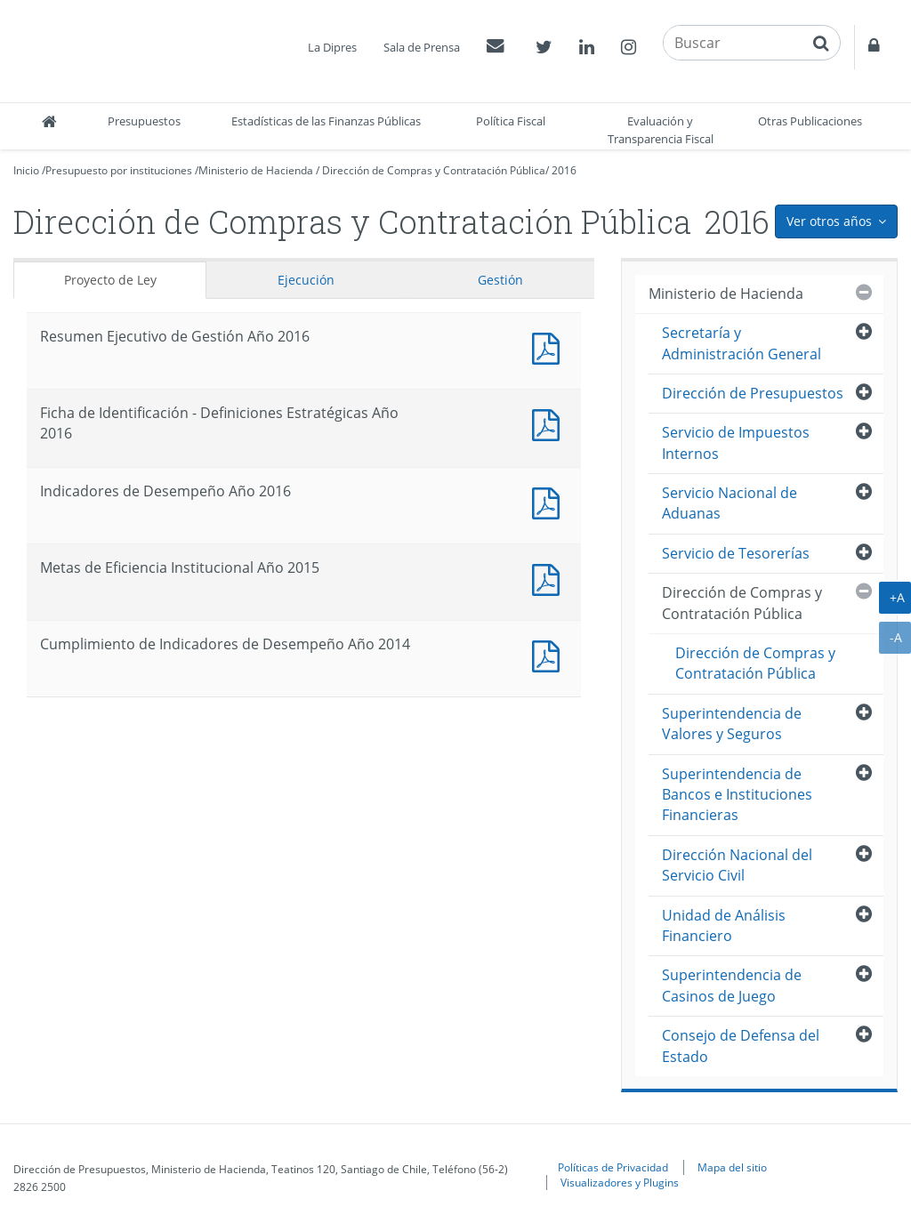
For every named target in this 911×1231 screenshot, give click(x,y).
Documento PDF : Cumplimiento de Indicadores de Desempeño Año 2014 (550, 654)
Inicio (26, 170)
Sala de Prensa (421, 47)
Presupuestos (144, 121)
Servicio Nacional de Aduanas (729, 503)
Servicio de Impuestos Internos (736, 442)
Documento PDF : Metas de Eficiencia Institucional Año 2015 (550, 578)
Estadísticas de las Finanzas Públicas (326, 121)
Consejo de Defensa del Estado (740, 1046)
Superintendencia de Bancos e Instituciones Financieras (737, 794)
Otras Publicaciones (810, 121)
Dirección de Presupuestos (752, 393)
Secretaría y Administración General (741, 343)
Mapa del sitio (732, 1167)
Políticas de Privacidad (613, 1167)
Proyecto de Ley (110, 279)
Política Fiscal (510, 121)
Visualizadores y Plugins (619, 1182)
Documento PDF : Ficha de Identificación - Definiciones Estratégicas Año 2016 (550, 423)
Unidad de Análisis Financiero (724, 925)
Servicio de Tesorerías (736, 553)
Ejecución (306, 279)
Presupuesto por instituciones (118, 170)
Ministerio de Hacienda (255, 170)
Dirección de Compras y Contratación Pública (433, 170)
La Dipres (332, 47)
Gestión (500, 279)
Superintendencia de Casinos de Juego (732, 985)
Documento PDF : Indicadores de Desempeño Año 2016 (550, 501)
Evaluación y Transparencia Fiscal (660, 130)
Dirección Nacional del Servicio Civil (737, 865)
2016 (564, 170)
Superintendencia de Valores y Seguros (732, 724)
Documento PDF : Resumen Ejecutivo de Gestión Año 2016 (550, 346)
